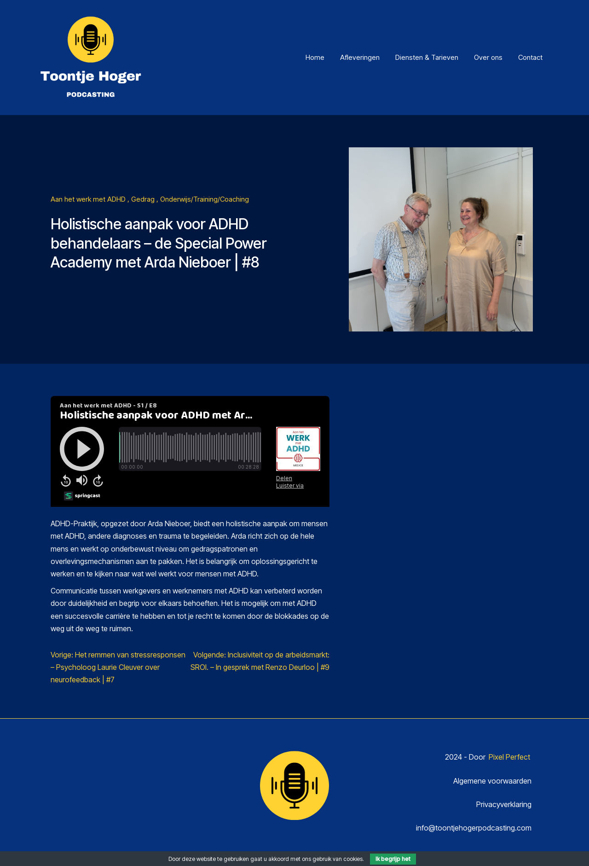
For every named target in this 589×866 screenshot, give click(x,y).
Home (315, 57)
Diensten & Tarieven (426, 57)
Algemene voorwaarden (492, 780)
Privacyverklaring (503, 804)
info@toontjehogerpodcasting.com (473, 827)
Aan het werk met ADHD (89, 199)
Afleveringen (360, 57)
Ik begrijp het (392, 858)
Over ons (488, 57)
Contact (530, 57)
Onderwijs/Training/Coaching (204, 199)
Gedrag (143, 199)
